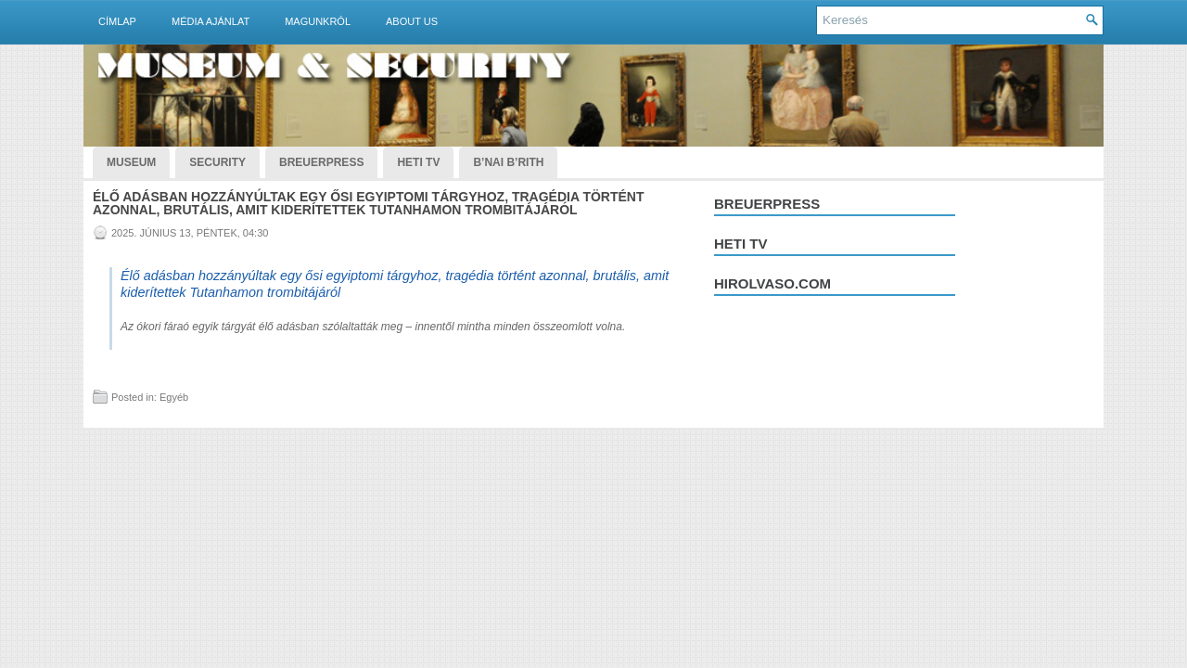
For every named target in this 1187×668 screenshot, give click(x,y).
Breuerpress (767, 204)
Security (217, 162)
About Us (412, 21)
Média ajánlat (210, 21)
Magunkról (318, 21)
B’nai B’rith (508, 162)
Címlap (117, 21)
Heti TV (418, 162)
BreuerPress (321, 162)
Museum (131, 162)
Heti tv (741, 243)
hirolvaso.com (772, 283)
